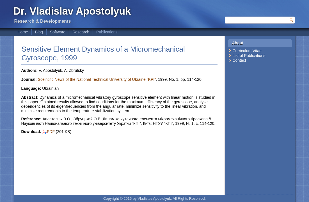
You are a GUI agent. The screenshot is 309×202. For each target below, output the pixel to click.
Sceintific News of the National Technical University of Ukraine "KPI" (97, 79)
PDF (48, 131)
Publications (107, 32)
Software (57, 32)
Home (23, 32)
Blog (39, 32)
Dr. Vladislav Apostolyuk (72, 11)
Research (80, 32)
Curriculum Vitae (247, 51)
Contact (239, 60)
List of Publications (249, 55)
